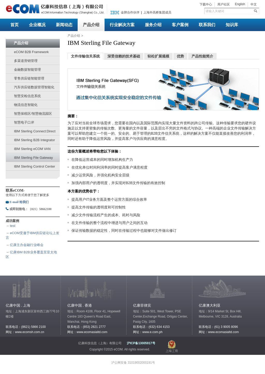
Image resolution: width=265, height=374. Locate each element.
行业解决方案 (122, 25)
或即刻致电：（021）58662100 (30, 209)
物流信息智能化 (26, 105)
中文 (254, 4)
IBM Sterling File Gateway (33, 158)
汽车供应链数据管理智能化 (34, 87)
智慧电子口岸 (24, 122)
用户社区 (223, 4)
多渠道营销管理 (26, 61)
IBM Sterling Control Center (34, 166)
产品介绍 (91, 25)
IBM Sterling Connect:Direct (34, 131)
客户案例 (180, 25)
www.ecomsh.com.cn (29, 332)
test (12, 226)
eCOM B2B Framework (31, 52)
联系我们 (207, 25)
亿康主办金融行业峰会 (26, 245)
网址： (203, 332)
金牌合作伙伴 (130, 12)
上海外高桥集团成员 (157, 12)
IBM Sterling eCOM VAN (32, 149)
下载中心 (206, 4)
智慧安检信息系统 (27, 96)
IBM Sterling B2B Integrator (34, 140)
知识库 (232, 25)
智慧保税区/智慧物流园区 (33, 114)
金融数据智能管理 (27, 69)
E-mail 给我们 (19, 202)
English (240, 4)
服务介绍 (153, 25)
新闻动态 (64, 25)
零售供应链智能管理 (29, 78)
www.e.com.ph (152, 332)
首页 (14, 25)
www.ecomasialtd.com (92, 332)
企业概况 (37, 25)
